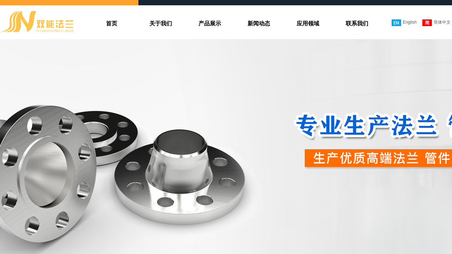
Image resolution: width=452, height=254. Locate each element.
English (404, 22)
